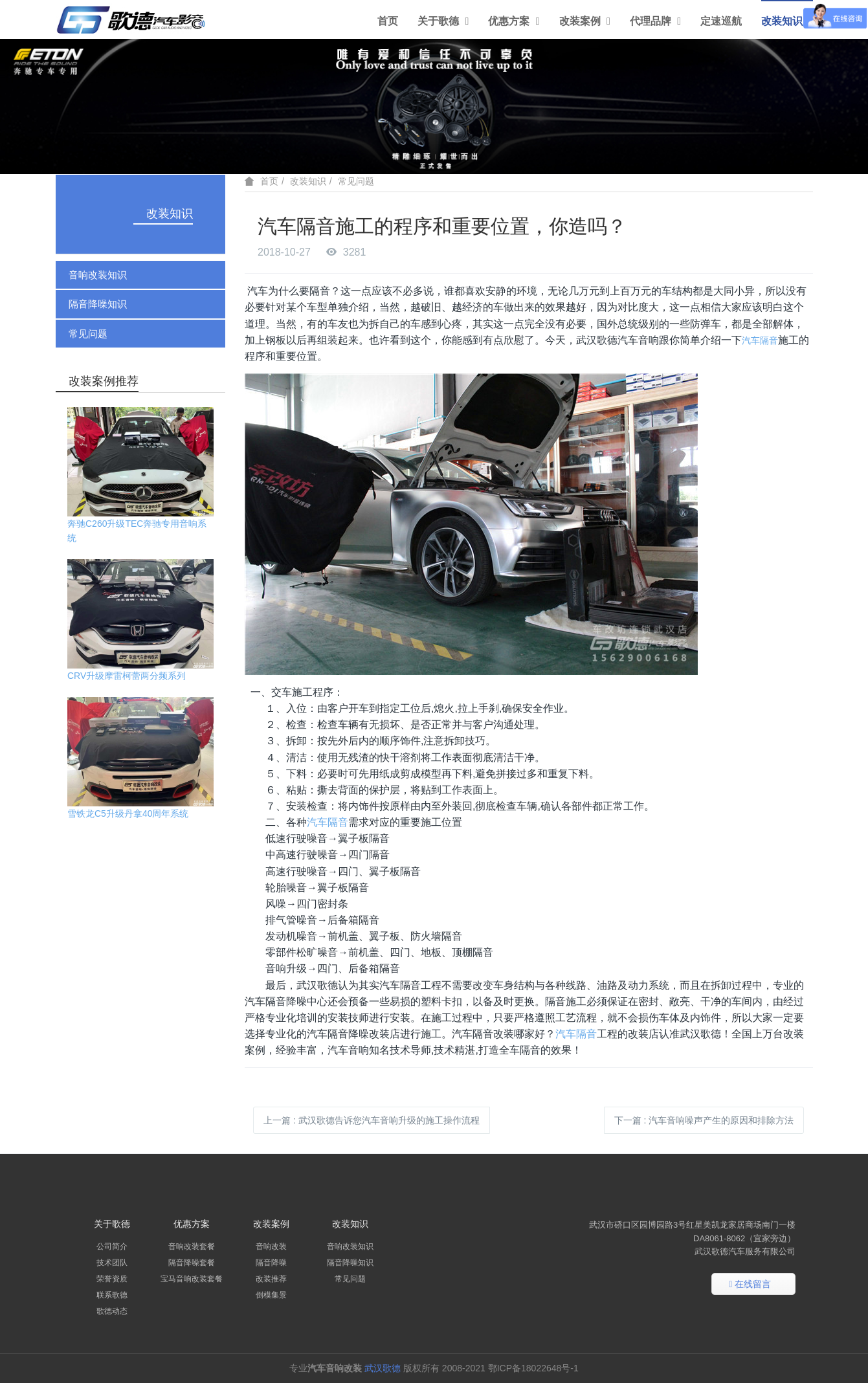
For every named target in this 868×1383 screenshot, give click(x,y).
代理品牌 (655, 21)
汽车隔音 (760, 340)
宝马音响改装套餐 (192, 1278)
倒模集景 (271, 1295)
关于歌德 (443, 21)
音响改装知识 (98, 274)
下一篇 (704, 1120)
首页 (387, 21)
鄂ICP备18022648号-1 (534, 1368)
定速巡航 (721, 21)
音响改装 (271, 1246)
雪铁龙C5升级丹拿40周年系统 (127, 813)
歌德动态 (112, 1311)
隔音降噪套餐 (191, 1262)
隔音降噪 (271, 1262)
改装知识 (786, 21)
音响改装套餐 (191, 1246)
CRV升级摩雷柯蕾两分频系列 (126, 675)
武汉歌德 (382, 1368)
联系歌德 (112, 1295)
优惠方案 (513, 21)
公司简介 (112, 1246)
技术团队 (112, 1262)
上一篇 (371, 1120)
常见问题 (88, 333)
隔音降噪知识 (98, 303)
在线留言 (750, 1284)
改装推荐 (271, 1278)
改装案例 (584, 21)
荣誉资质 (112, 1278)
